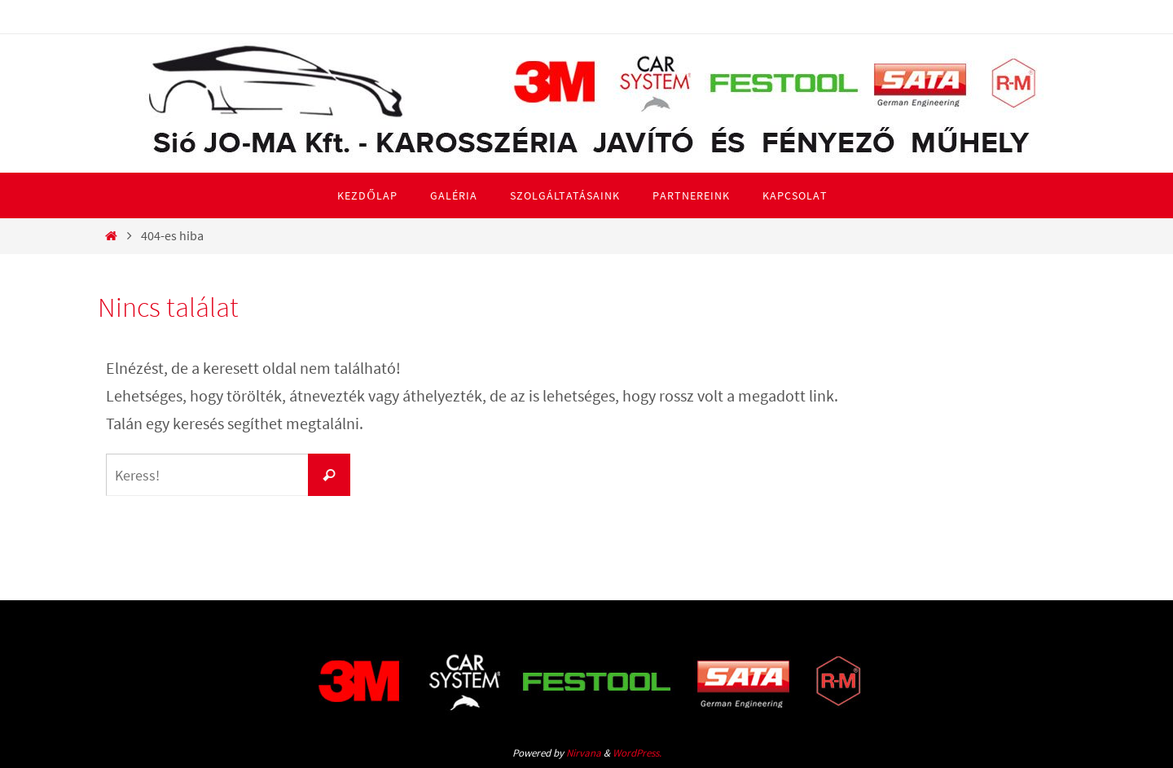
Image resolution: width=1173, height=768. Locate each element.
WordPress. (637, 753)
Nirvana (583, 753)
